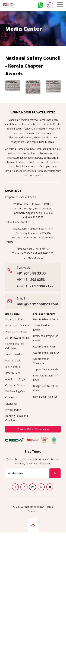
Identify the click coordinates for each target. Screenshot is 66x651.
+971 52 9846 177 (39, 285)
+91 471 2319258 (22, 237)
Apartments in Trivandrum (41, 361)
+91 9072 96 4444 (43, 237)
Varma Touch (13, 360)
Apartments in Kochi (44, 346)
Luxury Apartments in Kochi (45, 378)
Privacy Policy (13, 409)
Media (18, 354)
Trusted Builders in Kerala (43, 327)
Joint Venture (12, 366)
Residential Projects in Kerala (45, 338)
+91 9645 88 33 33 (31, 273)
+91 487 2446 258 (43, 253)
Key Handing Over (15, 391)
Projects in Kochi (14, 319)
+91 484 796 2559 (33, 217)
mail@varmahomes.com (37, 304)
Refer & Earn (12, 373)
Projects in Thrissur (16, 331)
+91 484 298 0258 (31, 279)
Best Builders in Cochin (46, 319)
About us (10, 379)
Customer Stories (15, 385)
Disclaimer (11, 403)
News (8, 354)
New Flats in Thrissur (45, 396)
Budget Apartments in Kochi (45, 388)
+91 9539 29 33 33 (33, 257)
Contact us (11, 397)
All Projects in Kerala (17, 337)
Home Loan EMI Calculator (14, 346)
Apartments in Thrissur (46, 352)
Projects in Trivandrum (18, 325)
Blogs (21, 379)
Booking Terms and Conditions (16, 418)
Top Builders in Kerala (45, 369)
